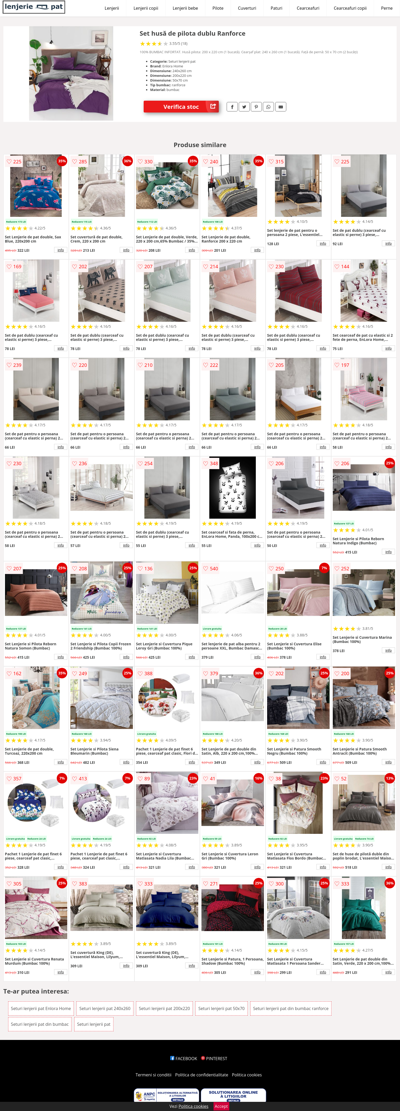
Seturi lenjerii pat (94, 1024)
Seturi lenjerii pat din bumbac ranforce (291, 1008)
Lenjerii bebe (185, 8)
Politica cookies (247, 1075)
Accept (221, 1106)
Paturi (277, 8)
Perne (387, 8)
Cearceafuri (308, 8)
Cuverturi (247, 8)
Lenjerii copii (145, 8)
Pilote (218, 8)
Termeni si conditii (154, 1075)
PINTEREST (214, 1058)
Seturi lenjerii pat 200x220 (164, 1008)
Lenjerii (112, 8)
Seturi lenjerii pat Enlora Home (41, 1008)
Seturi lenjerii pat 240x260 (104, 1008)
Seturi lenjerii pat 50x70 (221, 1008)
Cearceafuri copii (350, 8)
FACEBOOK (183, 1058)
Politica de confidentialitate (201, 1075)
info (61, 250)
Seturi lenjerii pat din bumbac (40, 1024)
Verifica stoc (191, 106)
